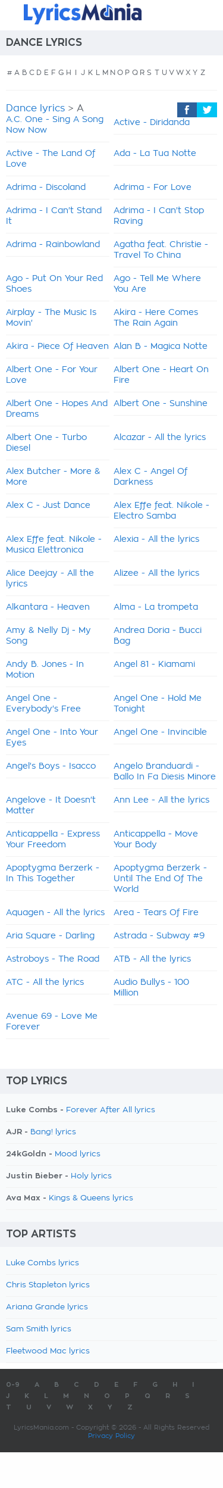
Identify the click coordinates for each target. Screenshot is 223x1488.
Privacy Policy (111, 1436)
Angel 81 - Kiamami (154, 664)
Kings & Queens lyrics (91, 1198)
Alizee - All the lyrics (156, 573)
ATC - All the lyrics (45, 982)
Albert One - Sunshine (161, 404)
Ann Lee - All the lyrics (161, 800)
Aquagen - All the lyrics (55, 913)
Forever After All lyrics (110, 1110)
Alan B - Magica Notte (161, 346)
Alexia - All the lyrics (156, 539)
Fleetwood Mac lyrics (48, 1351)
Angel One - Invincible (160, 732)
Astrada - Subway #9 (159, 936)
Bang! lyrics (53, 1132)
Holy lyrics (91, 1176)
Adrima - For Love (152, 187)
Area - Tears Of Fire (156, 913)
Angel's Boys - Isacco (51, 766)
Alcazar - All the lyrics (160, 437)
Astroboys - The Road (52, 959)
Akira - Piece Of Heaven (57, 346)
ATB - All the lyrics (152, 959)
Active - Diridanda (152, 122)
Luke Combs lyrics (42, 1263)
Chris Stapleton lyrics (48, 1285)
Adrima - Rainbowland (53, 245)
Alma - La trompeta (156, 607)
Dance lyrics (35, 108)
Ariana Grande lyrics (47, 1307)
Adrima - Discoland (46, 187)
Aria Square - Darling (50, 936)
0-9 (13, 1384)
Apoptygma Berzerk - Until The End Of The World (160, 879)
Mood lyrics (77, 1154)
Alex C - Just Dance (48, 505)
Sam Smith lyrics (38, 1329)
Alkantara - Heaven (48, 607)
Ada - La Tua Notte (155, 153)
